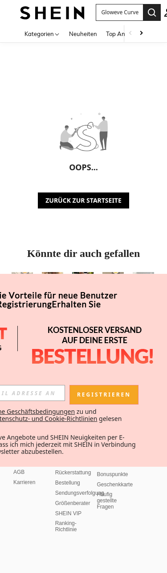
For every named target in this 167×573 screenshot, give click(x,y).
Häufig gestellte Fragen (107, 500)
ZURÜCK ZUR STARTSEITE (83, 200)
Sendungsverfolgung (79, 493)
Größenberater (72, 503)
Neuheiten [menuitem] (83, 33)
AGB (18, 472)
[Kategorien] (42, 33)
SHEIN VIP (68, 513)
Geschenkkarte (115, 484)
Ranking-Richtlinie (66, 526)
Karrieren (24, 482)
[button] (119, 12)
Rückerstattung (73, 472)
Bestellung (67, 483)
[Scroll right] (141, 33)
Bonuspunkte (112, 474)
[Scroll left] (130, 33)
